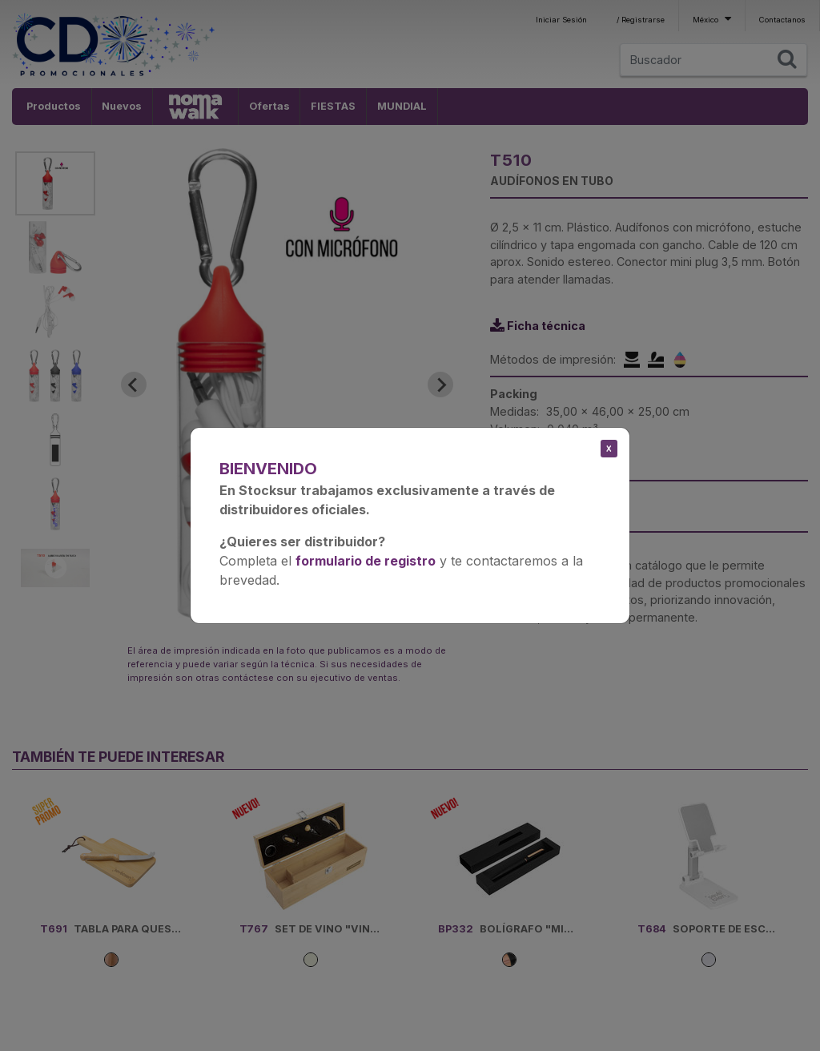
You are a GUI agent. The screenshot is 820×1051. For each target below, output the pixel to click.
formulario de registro (365, 561)
